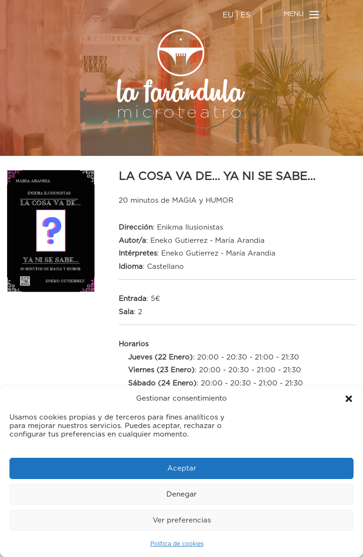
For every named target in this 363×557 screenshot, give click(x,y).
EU (228, 15)
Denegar (181, 494)
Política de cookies (177, 544)
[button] (349, 398)
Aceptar (181, 468)
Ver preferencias (182, 520)
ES (246, 15)
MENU (294, 14)
